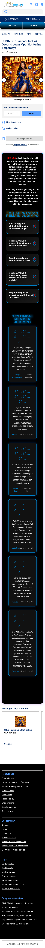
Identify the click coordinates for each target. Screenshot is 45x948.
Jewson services (9, 837)
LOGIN (33, 25)
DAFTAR (11, 25)
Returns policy (8, 799)
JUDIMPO (11, 158)
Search (5, 11)
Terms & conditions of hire (13, 884)
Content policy (8, 864)
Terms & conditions (10, 880)
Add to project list (24, 138)
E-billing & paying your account (15, 786)
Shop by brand (8, 803)
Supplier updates (9, 807)
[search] (22, 11)
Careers (5, 829)
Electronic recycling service (13, 850)
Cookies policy (8, 868)
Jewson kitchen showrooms (14, 842)
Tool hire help (7, 811)
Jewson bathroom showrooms (15, 846)
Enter (31, 113)
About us (5, 825)
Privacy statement (9, 876)
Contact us (6, 833)
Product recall (8, 790)
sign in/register (20, 145)
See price (8, 744)
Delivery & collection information (15, 782)
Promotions (7, 795)
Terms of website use (11, 888)
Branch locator (8, 778)
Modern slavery (8, 872)
